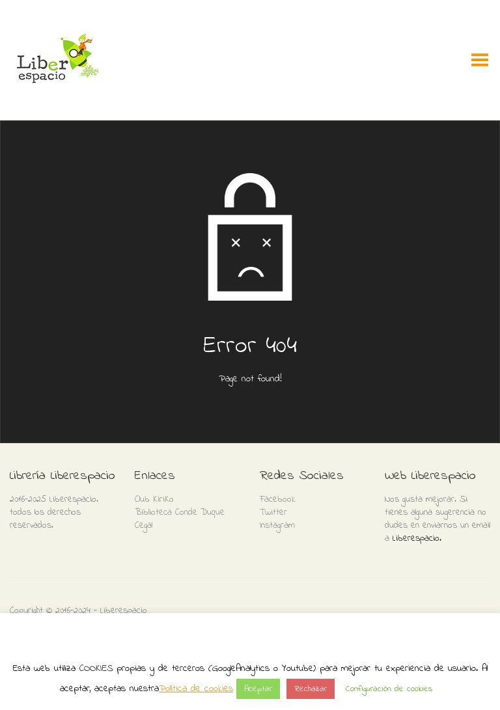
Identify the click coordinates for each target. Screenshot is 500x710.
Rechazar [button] (310, 689)
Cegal (143, 525)
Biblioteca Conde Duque (180, 512)
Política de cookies (196, 688)
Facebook (278, 499)
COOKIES (96, 668)
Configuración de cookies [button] (389, 689)
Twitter (273, 512)
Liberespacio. (417, 538)
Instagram (277, 525)
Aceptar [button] (258, 689)
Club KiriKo (154, 499)
